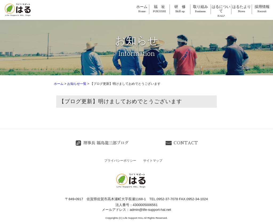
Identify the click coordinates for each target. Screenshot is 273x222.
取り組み (200, 9)
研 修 (180, 9)
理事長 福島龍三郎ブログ (106, 143)
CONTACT (186, 143)
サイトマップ (152, 160)
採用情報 (262, 9)
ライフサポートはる (19, 9)
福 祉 (159, 9)
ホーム (141, 9)
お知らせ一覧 (76, 84)
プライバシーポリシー (120, 160)
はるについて (221, 11)
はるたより (241, 9)
